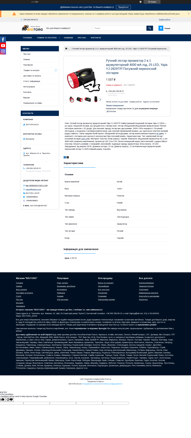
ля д (85, 139)
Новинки (68, 38)
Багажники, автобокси (66, 286)
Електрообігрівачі (146, 283)
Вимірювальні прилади (148, 293)
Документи (20, 306)
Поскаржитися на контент (91, 384)
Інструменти (62, 290)
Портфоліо (28, 65)
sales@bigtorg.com (33, 189)
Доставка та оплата (32, 76)
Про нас (82, 38)
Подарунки (102, 293)
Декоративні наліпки (106, 300)
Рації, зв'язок (62, 283)
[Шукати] (149, 28)
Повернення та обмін (32, 103)
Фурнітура (143, 300)
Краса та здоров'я (105, 283)
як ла (158, 133)
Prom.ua (108, 379)
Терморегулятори (146, 286)
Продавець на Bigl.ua (95, 381)
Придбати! (123, 7)
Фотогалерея (29, 87)
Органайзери (103, 286)
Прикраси (61, 293)
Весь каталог (21, 290)
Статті (18, 296)
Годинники (102, 296)
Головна (27, 38)
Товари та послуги (47, 38)
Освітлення (143, 290)
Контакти (96, 38)
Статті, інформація (31, 81)
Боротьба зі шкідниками (149, 296)
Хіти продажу (62, 300)
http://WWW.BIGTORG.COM (36, 186)
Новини (26, 59)
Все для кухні (103, 290)
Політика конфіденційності (112, 384)
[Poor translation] (9, 399)
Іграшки (60, 296)
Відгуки (26, 98)
